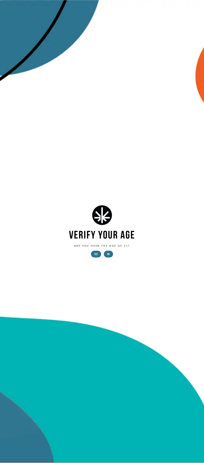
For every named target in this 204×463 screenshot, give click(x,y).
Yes (96, 254)
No (108, 254)
